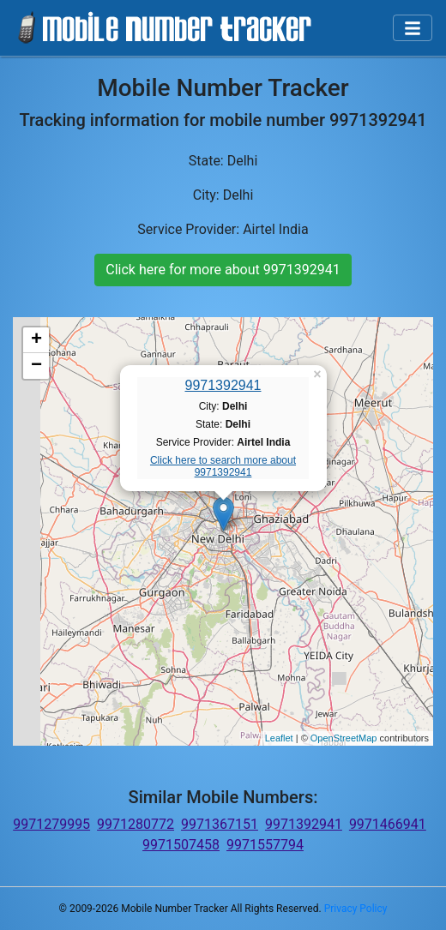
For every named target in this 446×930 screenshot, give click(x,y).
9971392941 (223, 385)
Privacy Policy (356, 909)
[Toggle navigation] (412, 28)
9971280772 (135, 824)
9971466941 (387, 824)
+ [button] (36, 340)
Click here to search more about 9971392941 (223, 466)
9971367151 (219, 824)
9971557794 (265, 845)
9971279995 (51, 824)
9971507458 (181, 845)
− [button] (36, 366)
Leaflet (279, 738)
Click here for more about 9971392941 (222, 269)
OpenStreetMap (343, 738)
